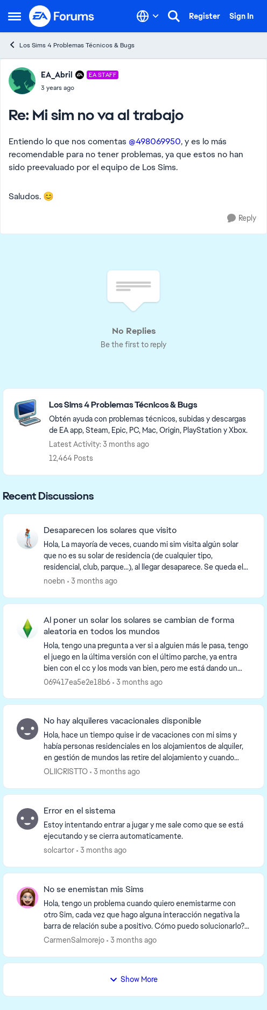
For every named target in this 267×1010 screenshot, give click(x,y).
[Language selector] (148, 16)
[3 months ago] (92, 581)
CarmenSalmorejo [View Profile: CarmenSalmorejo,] (74, 940)
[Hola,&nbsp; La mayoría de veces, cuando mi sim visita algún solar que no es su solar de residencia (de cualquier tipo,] (147, 556)
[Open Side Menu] (14, 16)
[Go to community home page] (62, 16)
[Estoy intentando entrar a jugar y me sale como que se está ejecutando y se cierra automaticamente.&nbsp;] (147, 830)
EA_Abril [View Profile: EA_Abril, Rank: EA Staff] (57, 75)
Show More (133, 979)
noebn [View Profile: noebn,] (54, 581)
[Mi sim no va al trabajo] (79, 88)
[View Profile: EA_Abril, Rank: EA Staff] (22, 80)
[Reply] (241, 218)
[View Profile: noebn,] (27, 538)
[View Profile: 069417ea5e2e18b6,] (27, 628)
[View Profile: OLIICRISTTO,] (27, 729)
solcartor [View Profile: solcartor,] (59, 850)
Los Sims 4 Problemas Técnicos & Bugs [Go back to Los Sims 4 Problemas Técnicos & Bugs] (71, 45)
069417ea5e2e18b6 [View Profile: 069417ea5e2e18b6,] (77, 681)
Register (204, 16)
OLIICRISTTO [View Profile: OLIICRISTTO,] (66, 771)
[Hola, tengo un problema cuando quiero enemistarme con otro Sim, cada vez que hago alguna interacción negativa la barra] (147, 915)
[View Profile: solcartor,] (27, 819)
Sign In (241, 16)
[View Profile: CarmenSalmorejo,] (27, 897)
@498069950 (155, 141)
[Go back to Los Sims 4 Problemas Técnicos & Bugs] (151, 405)
